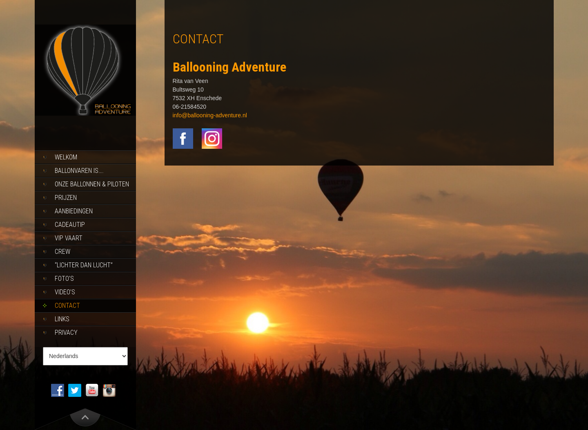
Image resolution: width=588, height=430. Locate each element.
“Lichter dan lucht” (84, 265)
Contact (67, 305)
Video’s (65, 292)
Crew (62, 251)
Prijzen (66, 198)
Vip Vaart (68, 238)
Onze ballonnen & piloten (92, 184)
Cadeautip (70, 224)
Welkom (66, 157)
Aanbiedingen (74, 211)
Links (62, 319)
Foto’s (64, 278)
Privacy (66, 332)
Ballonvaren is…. (79, 171)
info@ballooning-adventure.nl (210, 115)
